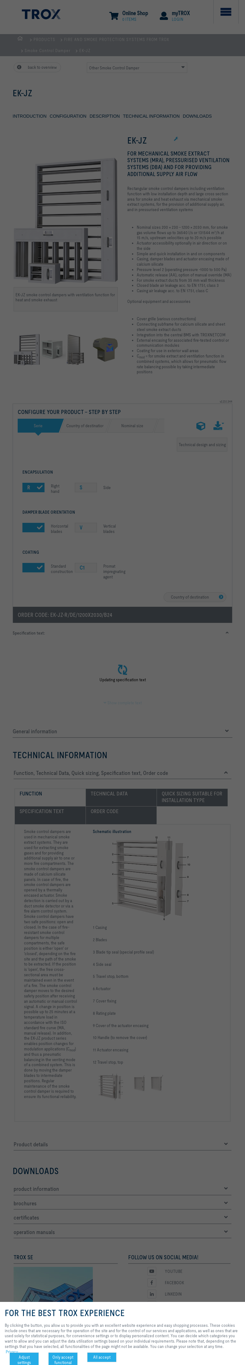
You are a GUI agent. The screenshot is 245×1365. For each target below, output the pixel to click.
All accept (102, 1357)
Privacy (12, 1351)
